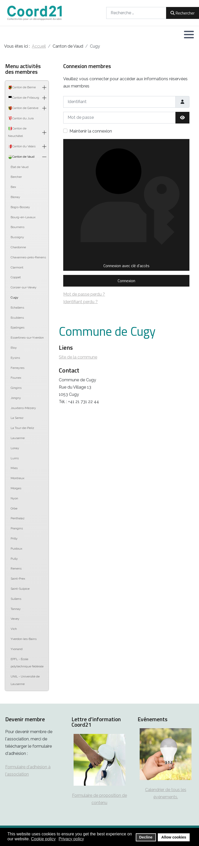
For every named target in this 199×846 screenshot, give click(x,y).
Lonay (15, 448)
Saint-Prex (18, 578)
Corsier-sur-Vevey (24, 287)
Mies (14, 468)
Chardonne (18, 247)
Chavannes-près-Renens (28, 257)
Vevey (15, 619)
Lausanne (18, 438)
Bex (13, 187)
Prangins (17, 528)
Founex (16, 378)
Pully (14, 558)
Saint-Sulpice (20, 588)
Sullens (16, 599)
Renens (16, 568)
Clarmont (17, 267)
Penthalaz (18, 518)
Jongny (16, 398)
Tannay (16, 609)
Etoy (14, 347)
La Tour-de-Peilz (22, 428)
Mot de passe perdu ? (84, 294)
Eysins (15, 358)
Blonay (15, 197)
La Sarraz (17, 418)
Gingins (16, 388)
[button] (189, 34)
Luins (15, 458)
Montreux (17, 478)
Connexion (126, 281)
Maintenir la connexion (90, 131)
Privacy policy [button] (71, 839)
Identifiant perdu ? (80, 301)
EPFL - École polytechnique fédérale (27, 662)
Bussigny (17, 237)
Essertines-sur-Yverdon (27, 337)
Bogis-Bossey (20, 207)
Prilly (14, 538)
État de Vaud (20, 167)
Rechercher (182, 13)
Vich (14, 629)
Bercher (16, 177)
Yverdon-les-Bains (24, 639)
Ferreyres (17, 368)
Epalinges (17, 327)
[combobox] (136, 13)
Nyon (14, 498)
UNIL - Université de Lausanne (25, 680)
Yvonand (17, 649)
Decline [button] (145, 837)
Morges (16, 488)
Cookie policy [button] (43, 839)
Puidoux (16, 548)
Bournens (17, 227)
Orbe (14, 508)
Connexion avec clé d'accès (126, 205)
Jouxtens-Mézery (23, 408)
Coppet (16, 277)
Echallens (17, 307)
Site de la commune (78, 357)
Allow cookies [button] (173, 837)
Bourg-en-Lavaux (23, 217)
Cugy (14, 297)
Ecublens (17, 317)
